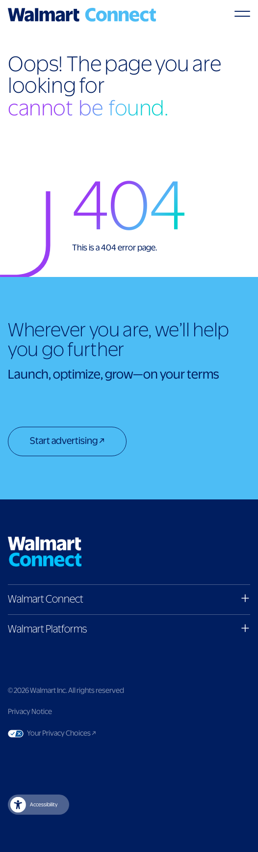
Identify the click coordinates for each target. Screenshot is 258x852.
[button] (129, 599)
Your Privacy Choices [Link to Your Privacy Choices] (80, 734)
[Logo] (82, 15)
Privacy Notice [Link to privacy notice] (30, 712)
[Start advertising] (67, 442)
